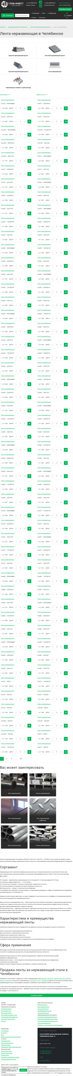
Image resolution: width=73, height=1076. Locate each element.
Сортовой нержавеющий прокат (48, 1021)
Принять (23, 1070)
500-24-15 (49, 3)
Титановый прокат (43, 1013)
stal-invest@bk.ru (64, 3)
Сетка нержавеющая (44, 1023)
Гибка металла (5, 1045)
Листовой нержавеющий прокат (40, 27)
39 (21, 759)
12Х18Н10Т (33, 980)
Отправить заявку (36, 995)
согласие (13, 1069)
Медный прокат (42, 1005)
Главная (2, 27)
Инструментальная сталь (9, 1015)
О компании (35, 13)
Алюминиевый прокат (44, 1011)
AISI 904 (8, 980)
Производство (5, 1041)
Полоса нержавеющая (43, 845)
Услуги (34, 17)
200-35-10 (31, 3)
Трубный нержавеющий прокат (47, 1017)
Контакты (42, 17)
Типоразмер (4, 94)
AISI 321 (2, 980)
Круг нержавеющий (14, 793)
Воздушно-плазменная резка (10, 1057)
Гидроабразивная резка (8, 1059)
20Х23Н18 (45, 980)
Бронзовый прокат (43, 1007)
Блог (43, 13)
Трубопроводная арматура (9, 1017)
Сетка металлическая (8, 1019)
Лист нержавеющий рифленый (43, 819)
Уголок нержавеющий (43, 793)
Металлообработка (7, 1043)
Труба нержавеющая (14, 845)
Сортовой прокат (6, 1009)
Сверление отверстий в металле (11, 1047)
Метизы (3, 1021)
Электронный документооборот (11, 1037)
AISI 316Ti (62, 978)
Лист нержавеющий (14, 818)
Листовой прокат (6, 1013)
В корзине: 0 (68, 15)
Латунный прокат (43, 1009)
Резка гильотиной (6, 1053)
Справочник (52, 13)
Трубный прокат (6, 1011)
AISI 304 (56, 978)
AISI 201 (44, 978)
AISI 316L (50, 978)
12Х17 (39, 980)
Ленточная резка (6, 1051)
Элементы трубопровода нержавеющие (50, 1025)
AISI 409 (68, 978)
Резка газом (5, 1055)
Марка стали (40, 94)
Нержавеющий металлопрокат (17, 27)
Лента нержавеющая (7, 100)
